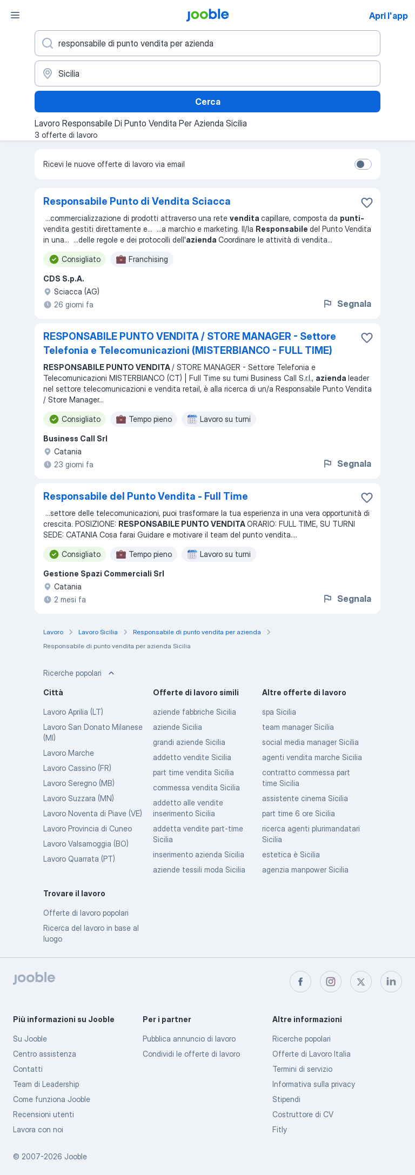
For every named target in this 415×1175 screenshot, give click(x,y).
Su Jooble (30, 1038)
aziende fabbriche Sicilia (194, 711)
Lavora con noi (38, 1129)
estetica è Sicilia (291, 854)
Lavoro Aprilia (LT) (73, 711)
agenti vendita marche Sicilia (312, 757)
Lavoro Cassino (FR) (77, 768)
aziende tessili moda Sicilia (199, 869)
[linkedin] (391, 981)
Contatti (28, 1068)
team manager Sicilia (298, 726)
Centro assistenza (44, 1053)
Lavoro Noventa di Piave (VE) (92, 813)
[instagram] (331, 981)
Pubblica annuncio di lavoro (189, 1038)
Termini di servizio (302, 1068)
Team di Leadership (46, 1084)
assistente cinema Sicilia (305, 798)
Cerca (207, 101)
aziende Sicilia (177, 726)
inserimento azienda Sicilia (198, 854)
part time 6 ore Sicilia (298, 813)
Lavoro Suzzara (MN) (78, 798)
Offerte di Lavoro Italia (311, 1053)
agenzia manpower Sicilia (305, 869)
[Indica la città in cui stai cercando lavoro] (207, 73)
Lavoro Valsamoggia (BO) (86, 843)
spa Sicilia (279, 711)
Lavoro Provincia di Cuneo (87, 828)
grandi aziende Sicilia (189, 742)
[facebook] (300, 981)
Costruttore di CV (302, 1114)
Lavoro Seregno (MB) (79, 783)
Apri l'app (388, 15)
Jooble (75, 1156)
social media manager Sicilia (310, 742)
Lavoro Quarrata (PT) (79, 858)
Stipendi (286, 1099)
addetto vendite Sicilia (192, 757)
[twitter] (361, 981)
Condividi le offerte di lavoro (191, 1053)
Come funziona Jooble (51, 1099)
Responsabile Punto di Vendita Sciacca (137, 201)
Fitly (279, 1129)
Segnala (346, 303)
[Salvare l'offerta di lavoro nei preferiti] (366, 202)
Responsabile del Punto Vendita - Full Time (145, 496)
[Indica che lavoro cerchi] (207, 43)
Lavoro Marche (68, 752)
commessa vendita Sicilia (196, 787)
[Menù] (15, 15)
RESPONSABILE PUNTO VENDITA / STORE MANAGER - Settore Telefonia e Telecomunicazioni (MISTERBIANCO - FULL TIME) (189, 343)
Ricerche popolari (301, 1038)
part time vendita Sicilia (193, 772)
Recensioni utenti (43, 1114)
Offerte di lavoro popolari (86, 912)
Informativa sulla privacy (313, 1084)
